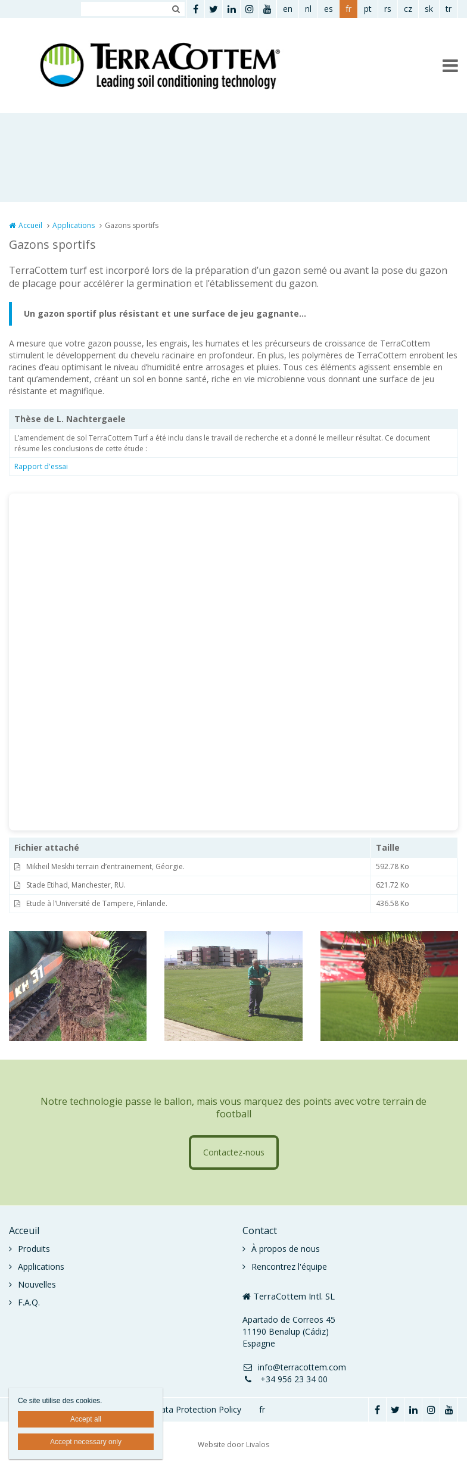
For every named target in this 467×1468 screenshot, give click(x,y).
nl (308, 8)
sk (429, 8)
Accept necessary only (86, 1442)
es (328, 8)
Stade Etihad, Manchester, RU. (76, 885)
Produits (34, 1248)
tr (449, 8)
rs (387, 8)
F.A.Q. (29, 1302)
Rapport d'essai (41, 466)
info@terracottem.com (294, 1367)
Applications (73, 225)
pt (368, 8)
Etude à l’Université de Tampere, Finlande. (96, 903)
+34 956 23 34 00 (285, 1379)
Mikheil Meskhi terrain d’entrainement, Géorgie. (105, 866)
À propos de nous (285, 1248)
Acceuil (24, 1230)
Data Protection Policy (197, 1409)
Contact (259, 1230)
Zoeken (176, 9)
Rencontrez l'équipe (289, 1266)
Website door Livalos (233, 1444)
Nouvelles (37, 1284)
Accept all (85, 1419)
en (287, 8)
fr (348, 8)
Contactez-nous (233, 1152)
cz (408, 8)
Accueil (30, 225)
